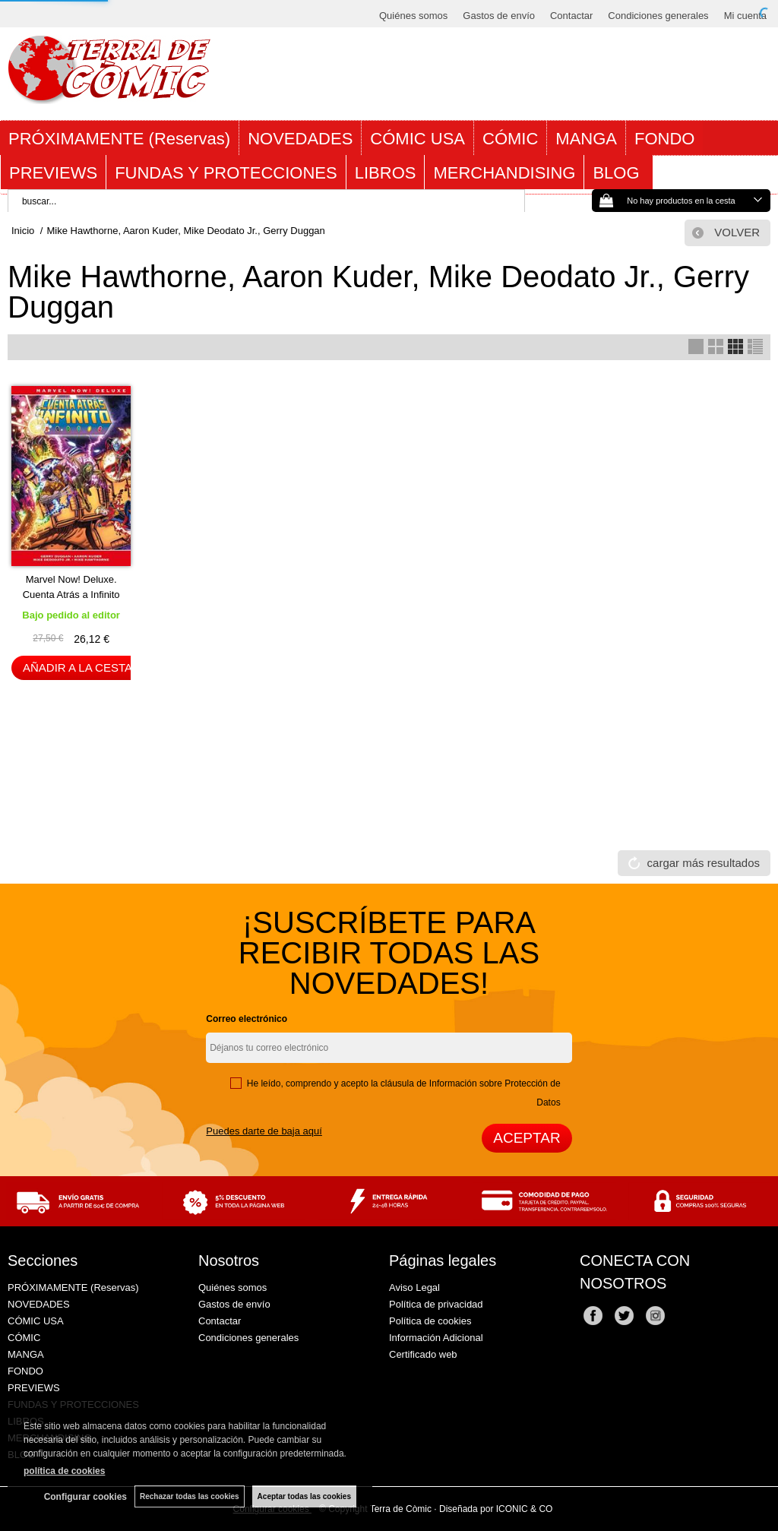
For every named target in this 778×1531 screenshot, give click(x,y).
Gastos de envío (499, 15)
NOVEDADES (300, 138)
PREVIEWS (53, 172)
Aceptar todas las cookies (304, 1496)
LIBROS (385, 172)
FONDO (664, 138)
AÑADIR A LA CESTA (77, 667)
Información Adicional (436, 1337)
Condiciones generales (658, 15)
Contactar (571, 15)
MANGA (586, 138)
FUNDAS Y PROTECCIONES (226, 172)
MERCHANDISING (504, 172)
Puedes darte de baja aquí (264, 1131)
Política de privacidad (436, 1304)
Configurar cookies (85, 1496)
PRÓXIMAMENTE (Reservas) (119, 138)
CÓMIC (510, 138)
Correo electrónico (246, 1019)
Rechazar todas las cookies (189, 1496)
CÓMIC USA (417, 138)
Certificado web (423, 1354)
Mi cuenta (745, 15)
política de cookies (64, 1471)
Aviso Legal (414, 1287)
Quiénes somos (413, 15)
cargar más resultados (703, 862)
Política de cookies (430, 1321)
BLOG (618, 172)
